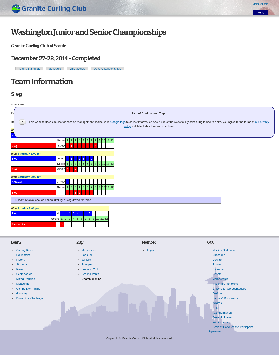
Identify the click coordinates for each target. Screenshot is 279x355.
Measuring (23, 283)
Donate (217, 274)
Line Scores (77, 68)
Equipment (23, 254)
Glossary (21, 293)
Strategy (21, 264)
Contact (217, 259)
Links (216, 307)
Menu (260, 12)
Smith (15, 169)
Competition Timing (28, 288)
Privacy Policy (221, 322)
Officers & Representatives (229, 288)
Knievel (17, 181)
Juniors (86, 259)
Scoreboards (24, 274)
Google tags (118, 122)
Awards (217, 303)
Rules (20, 269)
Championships (91, 278)
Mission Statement (224, 250)
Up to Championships (107, 68)
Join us (217, 264)
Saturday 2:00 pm (29, 153)
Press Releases (222, 317)
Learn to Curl (90, 269)
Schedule (55, 68)
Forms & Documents (225, 298)
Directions (219, 254)
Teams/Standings (29, 68)
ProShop (218, 293)
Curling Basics (25, 250)
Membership (89, 250)
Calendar (218, 269)
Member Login (260, 4)
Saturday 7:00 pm (29, 176)
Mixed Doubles (25, 278)
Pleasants (18, 224)
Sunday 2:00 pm (29, 208)
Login (150, 250)
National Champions (225, 283)
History (20, 259)
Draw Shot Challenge (29, 298)
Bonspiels (88, 264)
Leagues (87, 254)
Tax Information (222, 312)
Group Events (90, 274)
